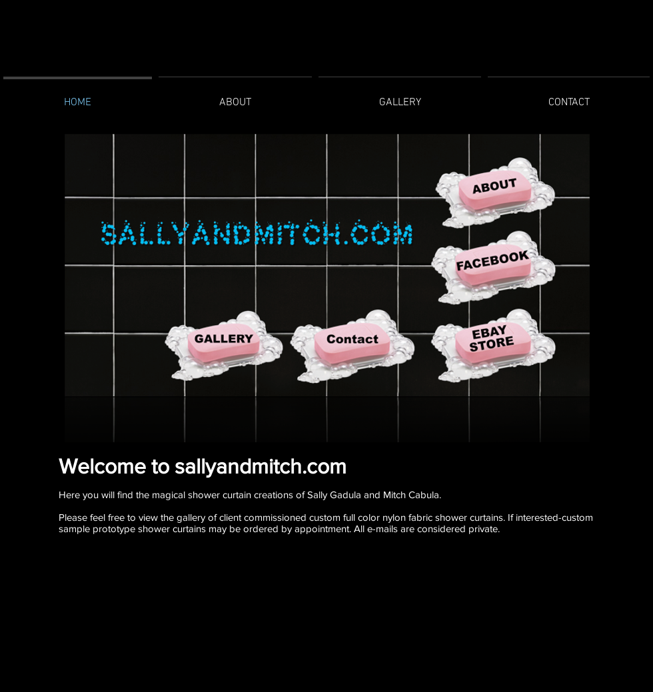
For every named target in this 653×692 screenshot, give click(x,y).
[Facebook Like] (323, 580)
